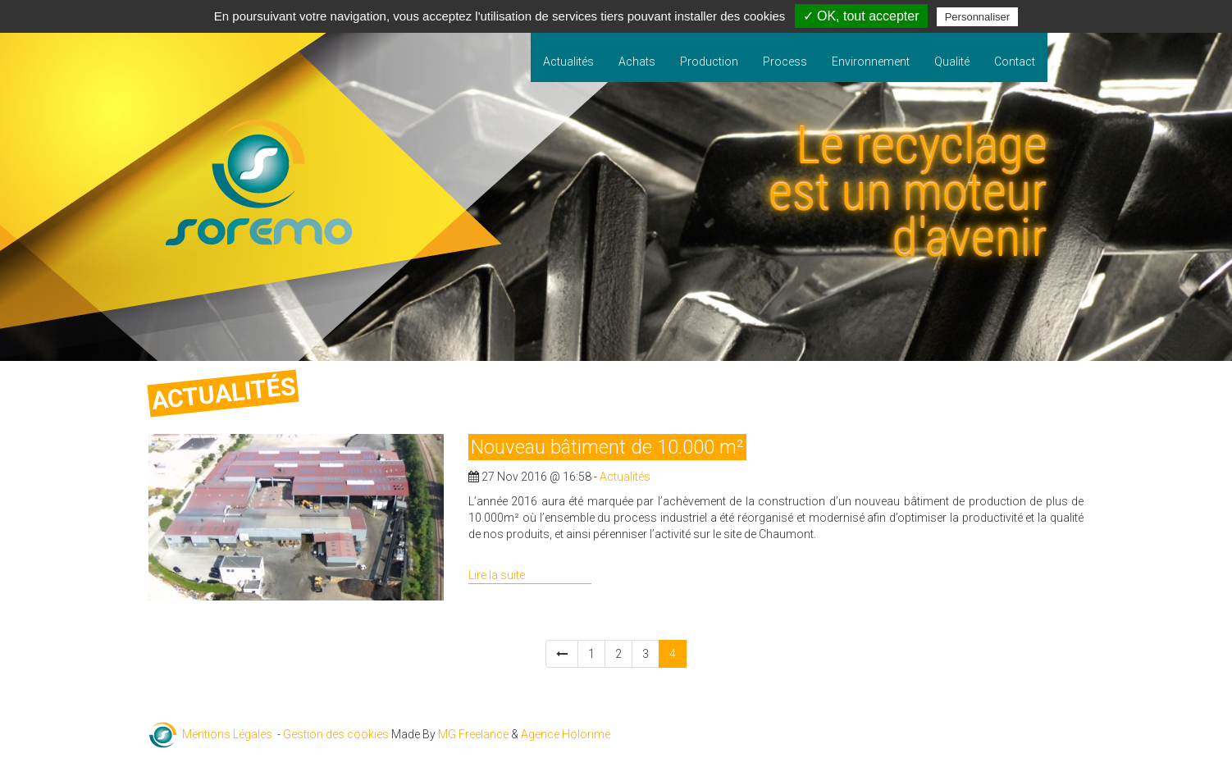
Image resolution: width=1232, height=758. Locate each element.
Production (709, 61)
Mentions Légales (227, 734)
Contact (1014, 61)
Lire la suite (496, 575)
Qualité (952, 61)
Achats (636, 61)
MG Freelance (473, 734)
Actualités (568, 61)
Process (785, 61)
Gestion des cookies (336, 734)
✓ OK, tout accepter (861, 16)
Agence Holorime (565, 734)
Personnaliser (978, 17)
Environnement (871, 61)
